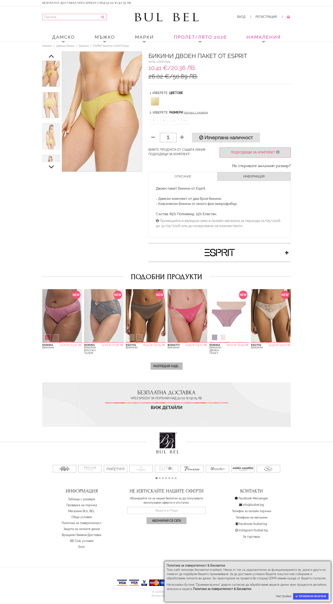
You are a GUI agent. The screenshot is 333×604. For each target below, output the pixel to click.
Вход (241, 16)
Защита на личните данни (81, 529)
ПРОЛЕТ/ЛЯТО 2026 (200, 37)
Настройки (283, 596)
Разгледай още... (166, 366)
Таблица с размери (196, 113)
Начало (47, 45)
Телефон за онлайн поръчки (251, 511)
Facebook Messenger (253, 498)
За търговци (251, 536)
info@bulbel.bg (253, 504)
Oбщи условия (81, 517)
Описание (183, 176)
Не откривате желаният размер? (261, 165)
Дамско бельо (65, 45)
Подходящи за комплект (255, 152)
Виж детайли (166, 407)
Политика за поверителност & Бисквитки (222, 589)
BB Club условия (81, 541)
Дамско (63, 37)
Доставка (94, 535)
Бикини (84, 45)
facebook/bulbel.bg (253, 524)
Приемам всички (310, 596)
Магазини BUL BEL (81, 511)
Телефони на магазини (251, 517)
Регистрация (266, 16)
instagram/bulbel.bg (253, 530)
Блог (81, 547)
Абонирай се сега (166, 520)
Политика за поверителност (82, 523)
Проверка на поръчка (81, 505)
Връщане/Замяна (74, 535)
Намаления (264, 37)
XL (185, 120)
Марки (144, 37)
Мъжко (105, 37)
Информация (254, 176)
